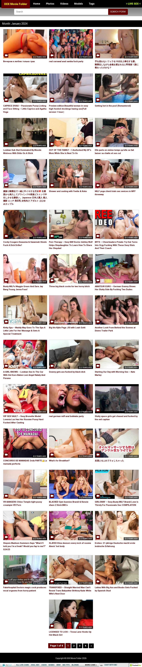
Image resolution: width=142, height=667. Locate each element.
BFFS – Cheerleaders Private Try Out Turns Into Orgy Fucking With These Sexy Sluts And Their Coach (116, 245)
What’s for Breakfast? (60, 460)
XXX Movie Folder (15, 4)
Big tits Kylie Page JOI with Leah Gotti (68, 327)
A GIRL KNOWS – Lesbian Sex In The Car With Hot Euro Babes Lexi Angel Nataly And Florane (24, 374)
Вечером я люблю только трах (19, 61)
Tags (91, 3)
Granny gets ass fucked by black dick (68, 371)
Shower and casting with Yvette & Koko (69, 191)
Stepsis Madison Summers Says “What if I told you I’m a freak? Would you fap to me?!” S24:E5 (25, 549)
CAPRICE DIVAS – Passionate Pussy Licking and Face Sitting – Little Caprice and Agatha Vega (24, 108)
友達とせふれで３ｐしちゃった (110, 460)
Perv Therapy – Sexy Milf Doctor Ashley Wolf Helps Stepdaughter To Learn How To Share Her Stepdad (70, 245)
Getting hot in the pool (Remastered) (114, 105)
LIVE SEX (133, 3)
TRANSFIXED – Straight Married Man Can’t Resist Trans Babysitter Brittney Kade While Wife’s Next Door (71, 593)
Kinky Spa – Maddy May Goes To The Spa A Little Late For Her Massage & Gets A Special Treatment (24, 330)
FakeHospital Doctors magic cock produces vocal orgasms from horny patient (22, 593)
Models (78, 3)
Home (36, 3)
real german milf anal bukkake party (68, 416)
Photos (50, 3)
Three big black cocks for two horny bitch (71, 286)
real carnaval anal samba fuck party (67, 61)
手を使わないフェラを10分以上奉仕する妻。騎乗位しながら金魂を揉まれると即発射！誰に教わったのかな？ (116, 64)
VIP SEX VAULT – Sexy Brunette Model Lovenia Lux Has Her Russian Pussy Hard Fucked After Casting (24, 419)
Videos (64, 3)
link (139, 624)
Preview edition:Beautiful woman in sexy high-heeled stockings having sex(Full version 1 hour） (70, 108)
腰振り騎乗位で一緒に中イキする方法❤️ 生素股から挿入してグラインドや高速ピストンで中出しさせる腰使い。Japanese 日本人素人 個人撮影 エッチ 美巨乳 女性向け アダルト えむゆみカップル (24, 197)
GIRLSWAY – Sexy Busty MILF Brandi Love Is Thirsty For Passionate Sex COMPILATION (116, 504)
